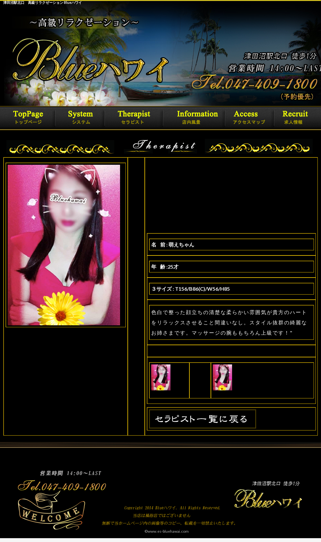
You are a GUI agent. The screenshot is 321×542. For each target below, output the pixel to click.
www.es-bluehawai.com (168, 531)
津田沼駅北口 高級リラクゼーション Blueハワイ (42, 2)
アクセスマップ (249, 118)
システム (83, 118)
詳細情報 (196, 118)
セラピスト (136, 118)
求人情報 (294, 118)
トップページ (30, 118)
